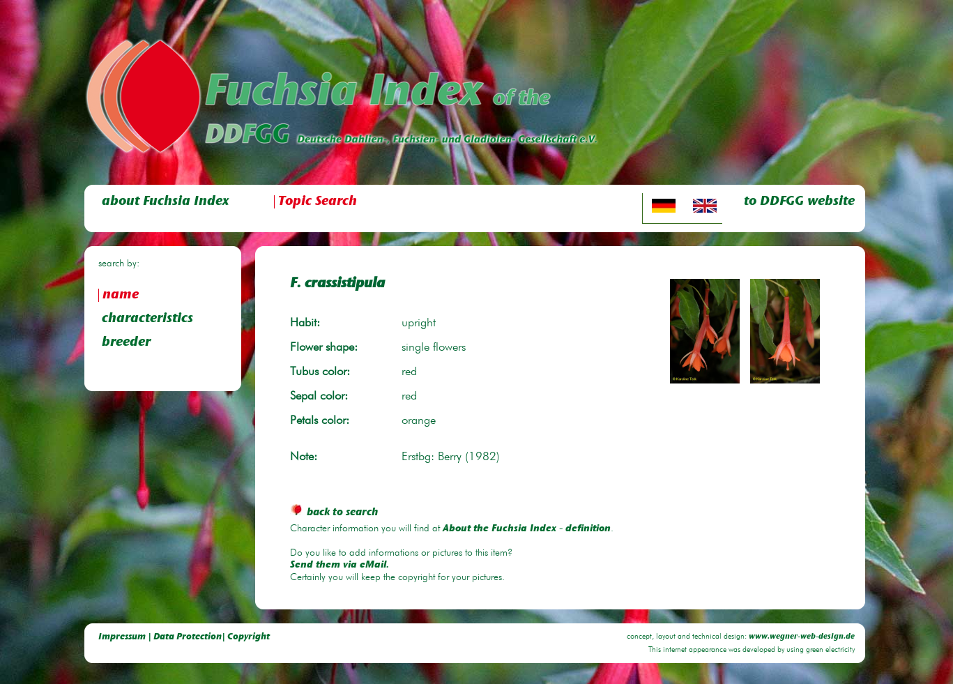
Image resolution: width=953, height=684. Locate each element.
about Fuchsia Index (165, 201)
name (120, 295)
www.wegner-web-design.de (802, 637)
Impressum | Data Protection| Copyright (184, 636)
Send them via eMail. (339, 565)
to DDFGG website (799, 201)
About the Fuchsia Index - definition (527, 529)
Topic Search (317, 201)
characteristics (147, 319)
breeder (126, 342)
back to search (334, 513)
